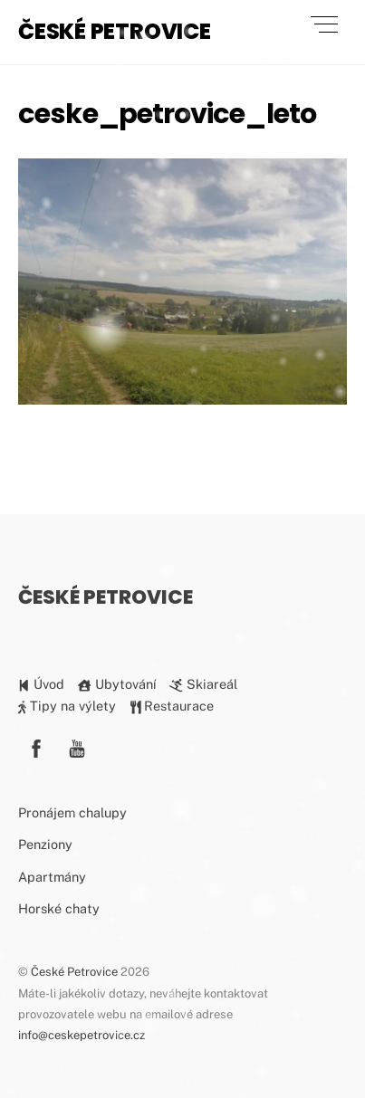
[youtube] (77, 746)
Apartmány (52, 876)
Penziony (45, 844)
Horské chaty (59, 908)
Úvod (41, 684)
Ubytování (116, 684)
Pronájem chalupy (72, 812)
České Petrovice (74, 972)
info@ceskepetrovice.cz (81, 1035)
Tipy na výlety (67, 705)
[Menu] (324, 24)
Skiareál (202, 684)
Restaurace (172, 705)
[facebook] (36, 746)
